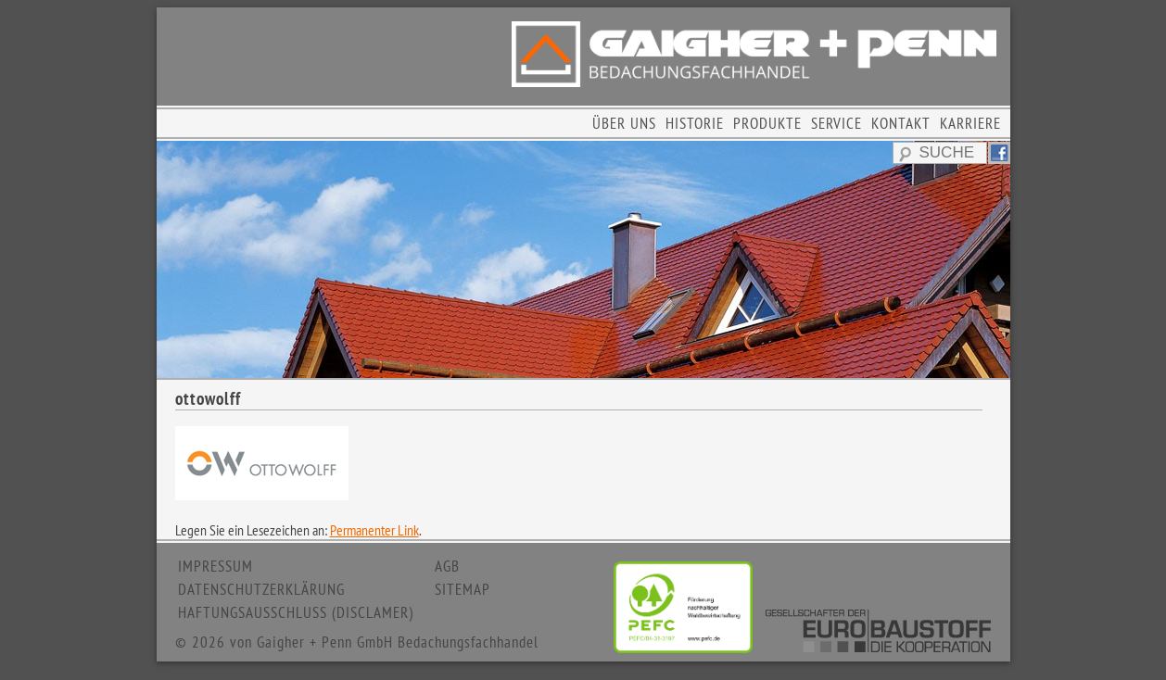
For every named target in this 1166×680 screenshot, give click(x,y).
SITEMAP (462, 589)
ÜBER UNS (624, 123)
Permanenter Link (374, 530)
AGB (447, 566)
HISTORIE (694, 123)
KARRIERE (970, 123)
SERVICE (836, 123)
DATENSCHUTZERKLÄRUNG (261, 589)
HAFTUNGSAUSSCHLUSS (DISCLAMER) (295, 612)
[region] (583, 259)
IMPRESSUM (215, 566)
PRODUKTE (767, 123)
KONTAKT (901, 123)
